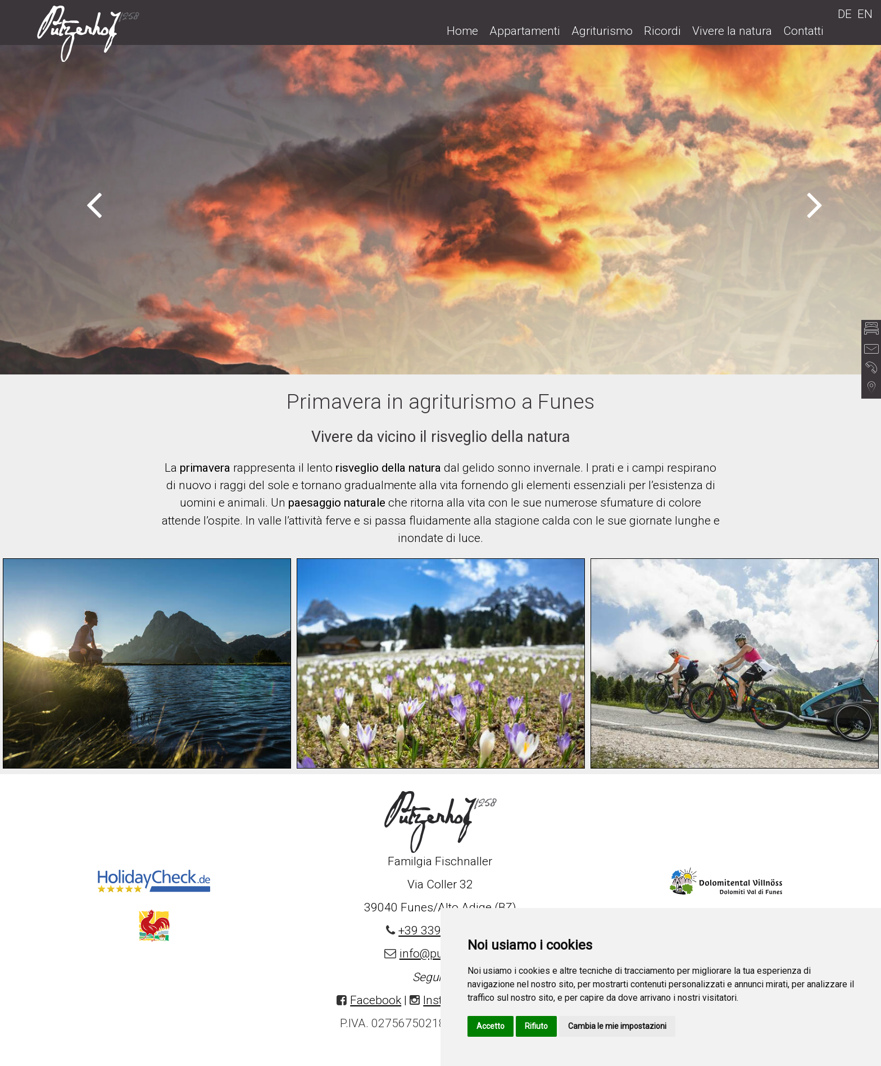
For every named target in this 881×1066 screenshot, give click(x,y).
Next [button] (815, 203)
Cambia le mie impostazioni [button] (617, 1026)
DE (845, 14)
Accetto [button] (490, 1026)
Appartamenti (524, 31)
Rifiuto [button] (536, 1026)
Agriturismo (602, 31)
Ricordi (662, 31)
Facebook (375, 1000)
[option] (440, 209)
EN (865, 14)
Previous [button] (94, 203)
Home (462, 31)
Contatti (803, 31)
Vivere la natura (732, 31)
